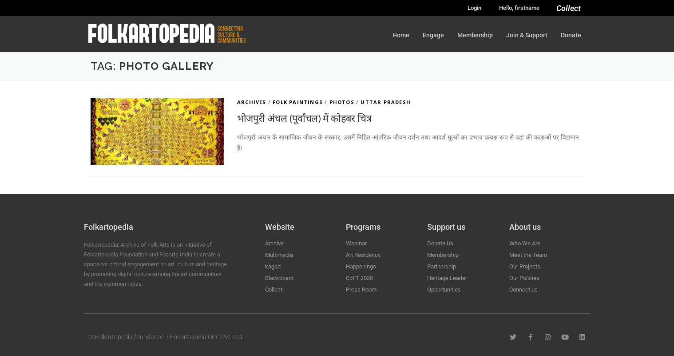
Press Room (361, 289)
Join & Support (526, 35)
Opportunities (444, 289)
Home (401, 35)
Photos (341, 102)
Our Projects (524, 266)
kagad (273, 266)
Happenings (361, 266)
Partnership (441, 266)
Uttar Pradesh (386, 102)
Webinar (356, 243)
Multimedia (279, 255)
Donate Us (440, 243)
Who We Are (524, 243)
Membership (475, 35)
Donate (571, 35)
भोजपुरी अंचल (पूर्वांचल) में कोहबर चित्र (304, 117)
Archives (251, 102)
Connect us (523, 289)
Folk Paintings (298, 102)
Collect (568, 8)
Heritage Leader (447, 278)
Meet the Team (528, 255)
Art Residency (363, 255)
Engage (433, 35)
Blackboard (279, 278)
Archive (274, 243)
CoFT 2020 (359, 278)
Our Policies (524, 278)
